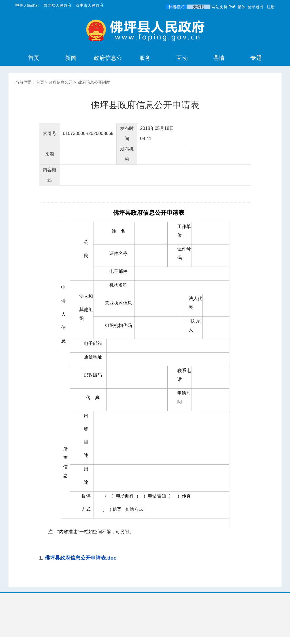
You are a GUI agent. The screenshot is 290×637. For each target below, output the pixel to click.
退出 (259, 7)
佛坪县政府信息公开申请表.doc (80, 558)
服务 (145, 58)
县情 (219, 58)
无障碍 (199, 7)
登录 (251, 7)
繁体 (242, 7)
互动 (182, 58)
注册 (271, 7)
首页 (33, 58)
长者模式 (176, 7)
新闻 (70, 58)
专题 (256, 58)
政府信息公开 (108, 65)
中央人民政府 (27, 5)
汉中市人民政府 (89, 5)
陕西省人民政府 (57, 5)
